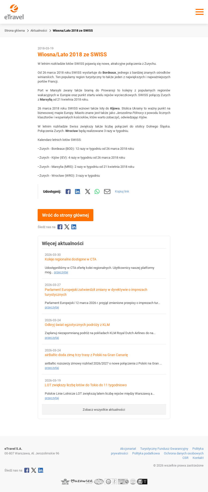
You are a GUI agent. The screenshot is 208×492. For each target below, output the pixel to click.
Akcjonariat (128, 448)
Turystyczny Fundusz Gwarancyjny (164, 448)
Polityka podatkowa (146, 453)
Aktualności (38, 30)
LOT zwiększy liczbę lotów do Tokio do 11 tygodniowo (86, 385)
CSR (185, 458)
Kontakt (198, 458)
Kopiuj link (122, 191)
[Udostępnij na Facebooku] (68, 191)
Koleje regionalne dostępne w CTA (70, 259)
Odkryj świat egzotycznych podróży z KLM (77, 325)
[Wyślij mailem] (107, 191)
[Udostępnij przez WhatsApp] (97, 191)
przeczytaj (61, 272)
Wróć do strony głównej (65, 215)
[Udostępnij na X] (87, 191)
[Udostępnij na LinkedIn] (78, 191)
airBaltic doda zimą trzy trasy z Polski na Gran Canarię (86, 355)
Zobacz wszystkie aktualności (104, 409)
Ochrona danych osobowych (184, 453)
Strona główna (14, 30)
